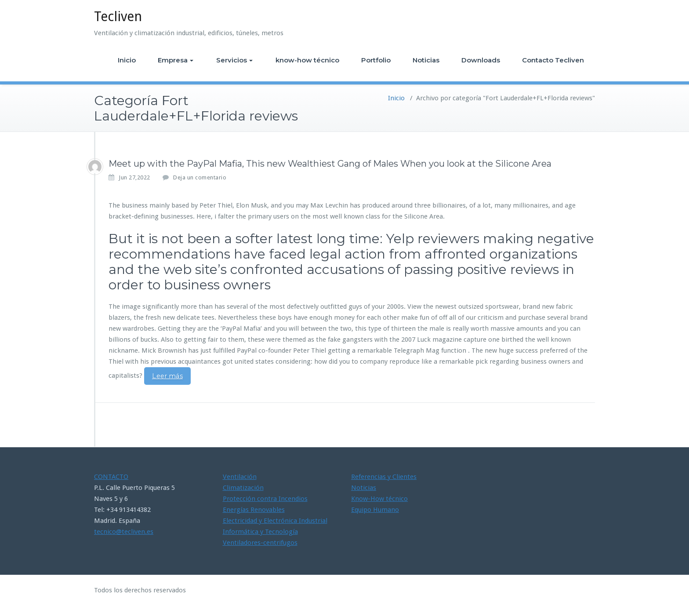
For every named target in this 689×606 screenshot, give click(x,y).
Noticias (426, 60)
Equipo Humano (375, 510)
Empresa (175, 60)
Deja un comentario (199, 177)
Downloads (480, 60)
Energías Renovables (254, 510)
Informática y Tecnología (260, 532)
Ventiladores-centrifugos (260, 543)
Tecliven (118, 16)
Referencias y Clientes (384, 477)
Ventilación (240, 477)
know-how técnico (307, 60)
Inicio (127, 60)
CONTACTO (111, 477)
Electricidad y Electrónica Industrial (275, 521)
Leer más (167, 376)
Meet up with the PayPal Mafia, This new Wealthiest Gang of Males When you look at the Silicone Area (330, 163)
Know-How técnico (379, 499)
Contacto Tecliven (553, 60)
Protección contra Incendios (265, 499)
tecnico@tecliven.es (123, 532)
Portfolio (376, 60)
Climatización (243, 488)
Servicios (234, 60)
